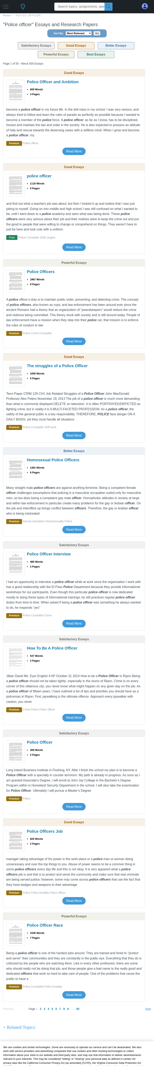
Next (148, 1008)
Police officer (28, 15)
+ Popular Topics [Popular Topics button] (19, 1046)
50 (77, 1008)
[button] (5, 5)
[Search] (108, 7)
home (7, 15)
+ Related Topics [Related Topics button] (19, 1027)
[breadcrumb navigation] (77, 15)
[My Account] (146, 6)
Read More (74, 151)
